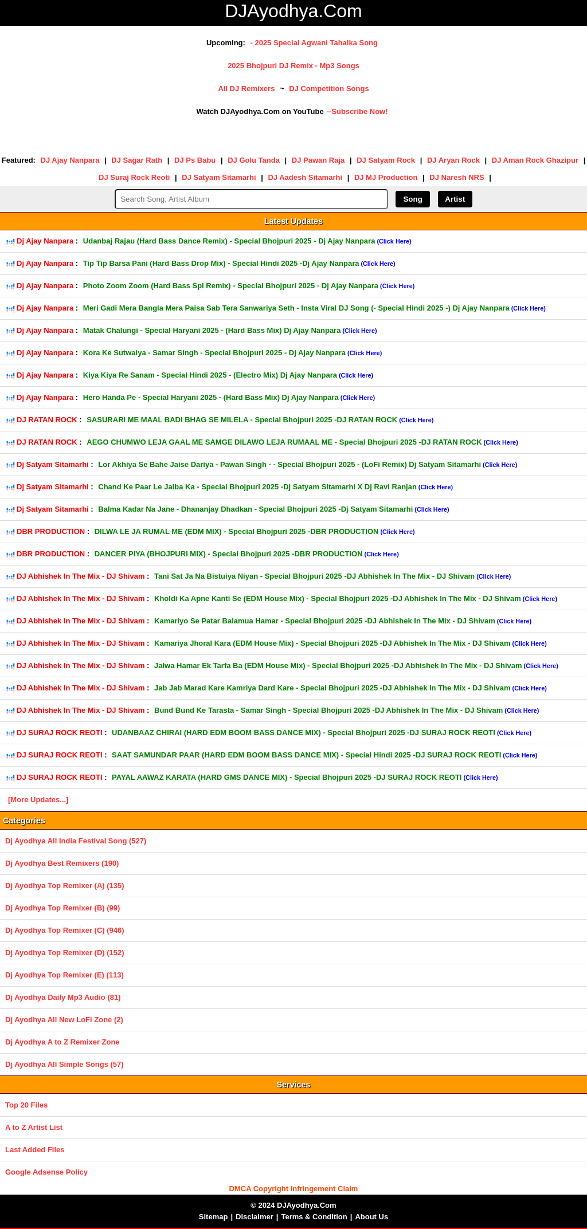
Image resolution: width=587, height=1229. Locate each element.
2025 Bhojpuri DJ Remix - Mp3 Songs (293, 65)
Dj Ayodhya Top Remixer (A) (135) (64, 885)
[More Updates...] (38, 799)
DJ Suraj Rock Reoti (134, 177)
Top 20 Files (26, 1105)
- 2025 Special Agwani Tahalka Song (314, 42)
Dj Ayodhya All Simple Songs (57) (64, 1064)
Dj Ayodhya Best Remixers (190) (62, 863)
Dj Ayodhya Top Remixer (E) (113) (64, 975)
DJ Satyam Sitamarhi (219, 177)
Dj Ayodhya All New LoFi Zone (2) (64, 1019)
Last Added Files (35, 1149)
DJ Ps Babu (195, 160)
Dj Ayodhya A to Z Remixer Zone (62, 1042)
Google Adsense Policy (46, 1172)
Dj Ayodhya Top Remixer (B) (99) (62, 908)
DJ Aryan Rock (453, 160)
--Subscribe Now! (357, 111)
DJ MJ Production (386, 177)
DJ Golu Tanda (254, 160)
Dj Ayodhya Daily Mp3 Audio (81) (63, 997)
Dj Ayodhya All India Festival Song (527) (75, 841)
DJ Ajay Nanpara (70, 160)
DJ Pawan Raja (318, 160)
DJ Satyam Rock (386, 160)
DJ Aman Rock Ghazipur (535, 160)
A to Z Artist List (33, 1127)
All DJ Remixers (246, 88)
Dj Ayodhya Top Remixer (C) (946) (64, 930)
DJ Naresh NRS (456, 177)
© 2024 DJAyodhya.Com (293, 1205)
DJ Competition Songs (329, 88)
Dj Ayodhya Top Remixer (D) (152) (64, 952)
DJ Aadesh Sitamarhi (305, 177)
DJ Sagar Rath (136, 160)
